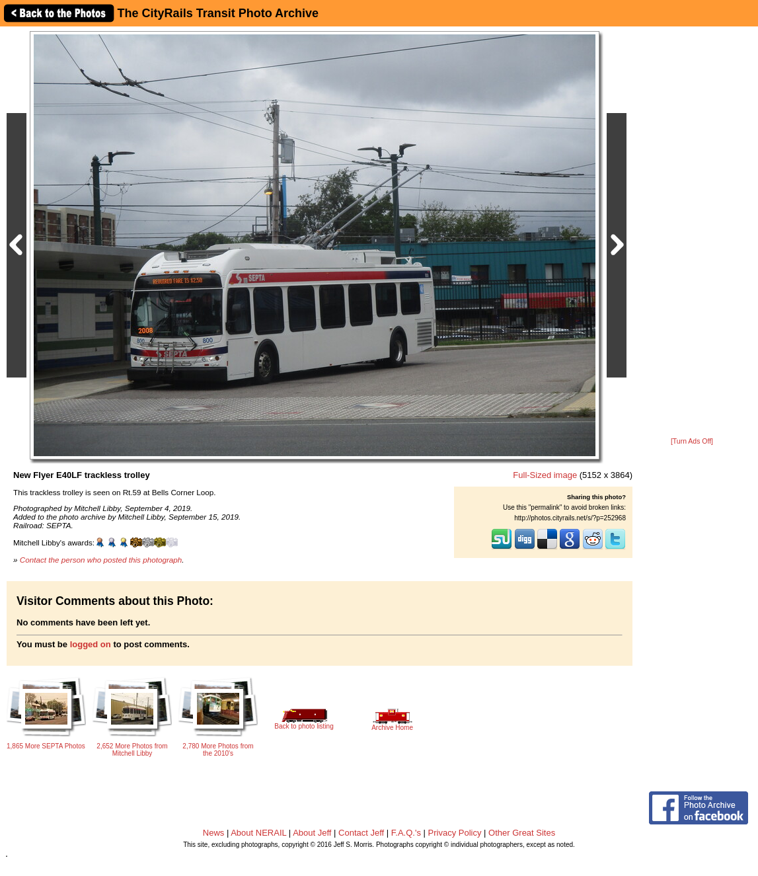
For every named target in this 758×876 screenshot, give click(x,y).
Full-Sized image (545, 475)
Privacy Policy (455, 833)
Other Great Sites (521, 833)
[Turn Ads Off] (692, 441)
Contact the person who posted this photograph (101, 559)
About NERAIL (258, 833)
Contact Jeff (361, 833)
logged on (90, 644)
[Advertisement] (692, 232)
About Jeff (312, 833)
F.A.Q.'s (406, 833)
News (214, 833)
